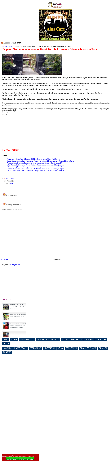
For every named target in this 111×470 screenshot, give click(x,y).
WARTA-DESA (77, 339)
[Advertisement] (20, 133)
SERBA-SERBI (35, 348)
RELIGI (60, 348)
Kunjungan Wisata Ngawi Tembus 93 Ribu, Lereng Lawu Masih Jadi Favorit (33, 159)
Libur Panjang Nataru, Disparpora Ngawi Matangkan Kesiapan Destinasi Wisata (35, 167)
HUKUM (6, 343)
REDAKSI (103, 348)
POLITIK (65, 339)
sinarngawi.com (15, 265)
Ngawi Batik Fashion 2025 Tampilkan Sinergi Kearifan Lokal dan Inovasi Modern (35, 171)
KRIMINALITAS (43, 339)
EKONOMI (55, 339)
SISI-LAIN (89, 339)
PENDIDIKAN (100, 339)
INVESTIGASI (49, 348)
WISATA (14, 339)
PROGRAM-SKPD (27, 339)
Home (4, 47)
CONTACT (7, 352)
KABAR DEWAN (20, 348)
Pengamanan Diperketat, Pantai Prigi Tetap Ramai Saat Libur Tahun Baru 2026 (34, 163)
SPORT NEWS (71, 348)
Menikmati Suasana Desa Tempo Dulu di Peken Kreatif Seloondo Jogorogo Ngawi (35, 169)
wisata (10, 47)
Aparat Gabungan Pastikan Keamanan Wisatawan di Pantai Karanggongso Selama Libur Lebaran (40, 161)
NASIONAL (7, 348)
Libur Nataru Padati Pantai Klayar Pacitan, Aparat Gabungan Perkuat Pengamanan (35, 165)
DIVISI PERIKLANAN (88, 348)
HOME (5, 339)
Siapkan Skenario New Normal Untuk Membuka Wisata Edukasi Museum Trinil (49, 49)
